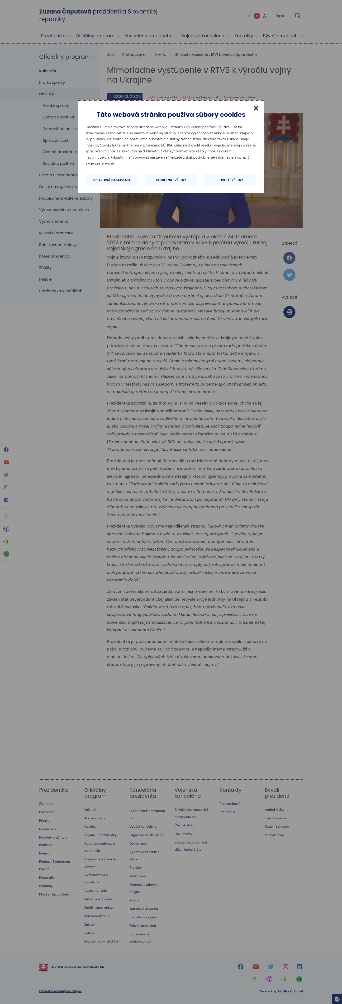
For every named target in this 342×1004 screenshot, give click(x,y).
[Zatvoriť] (256, 108)
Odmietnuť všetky (171, 180)
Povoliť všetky (230, 180)
